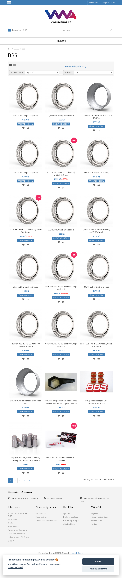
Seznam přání (96, 520)
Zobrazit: (69, 72)
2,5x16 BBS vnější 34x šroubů (96, 172)
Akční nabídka (69, 524)
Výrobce (15, 49)
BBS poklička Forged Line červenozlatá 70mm (96, 402)
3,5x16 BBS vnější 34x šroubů (25, 287)
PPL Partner (13, 519)
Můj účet (94, 513)
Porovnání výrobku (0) (75, 66)
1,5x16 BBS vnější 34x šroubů (61, 115)
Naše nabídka (13, 526)
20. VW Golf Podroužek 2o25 (17, 514)
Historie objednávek (99, 517)
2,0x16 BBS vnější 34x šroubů (25, 172)
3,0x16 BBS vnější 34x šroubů (61, 229)
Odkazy (11, 541)
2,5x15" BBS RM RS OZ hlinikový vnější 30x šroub (61, 173)
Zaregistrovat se (108, 2)
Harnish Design (77, 553)
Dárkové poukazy (70, 517)
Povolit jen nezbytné (98, 569)
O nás (10, 523)
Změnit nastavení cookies (46, 520)
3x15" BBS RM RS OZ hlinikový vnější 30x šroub (61, 288)
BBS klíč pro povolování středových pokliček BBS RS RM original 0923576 (61, 402)
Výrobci (66, 513)
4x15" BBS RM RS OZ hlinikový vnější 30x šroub (61, 345)
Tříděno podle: (17, 72)
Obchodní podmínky (16, 533)
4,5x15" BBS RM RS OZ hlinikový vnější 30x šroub (26, 345)
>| (30, 480)
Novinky (94, 524)
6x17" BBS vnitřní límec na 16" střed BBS (25, 402)
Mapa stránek (41, 517)
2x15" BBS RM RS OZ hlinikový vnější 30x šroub (26, 230)
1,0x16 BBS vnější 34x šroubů (25, 115)
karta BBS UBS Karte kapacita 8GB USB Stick (61, 459)
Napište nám (41, 513)
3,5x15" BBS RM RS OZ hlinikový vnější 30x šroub (96, 230)
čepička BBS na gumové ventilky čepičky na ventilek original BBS (25, 459)
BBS (23, 49)
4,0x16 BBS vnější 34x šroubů (96, 287)
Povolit (98, 561)
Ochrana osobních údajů (18, 537)
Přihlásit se (93, 2)
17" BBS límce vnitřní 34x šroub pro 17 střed (96, 116)
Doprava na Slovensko (17, 530)
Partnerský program (71, 520)
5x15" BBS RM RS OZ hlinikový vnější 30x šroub (96, 345)
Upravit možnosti (15, 567)
